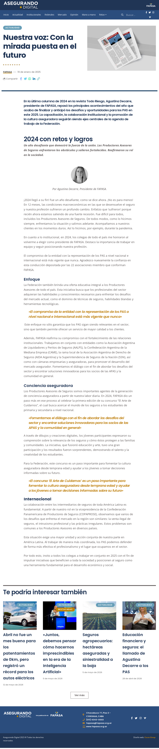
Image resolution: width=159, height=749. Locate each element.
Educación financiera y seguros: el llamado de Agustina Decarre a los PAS (135, 653)
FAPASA (7, 72)
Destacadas (65, 610)
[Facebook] (146, 12)
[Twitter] (150, 12)
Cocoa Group (149, 738)
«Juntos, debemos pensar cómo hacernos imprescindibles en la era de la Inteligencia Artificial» (59, 653)
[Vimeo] (150, 17)
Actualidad (13, 27)
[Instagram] (153, 12)
